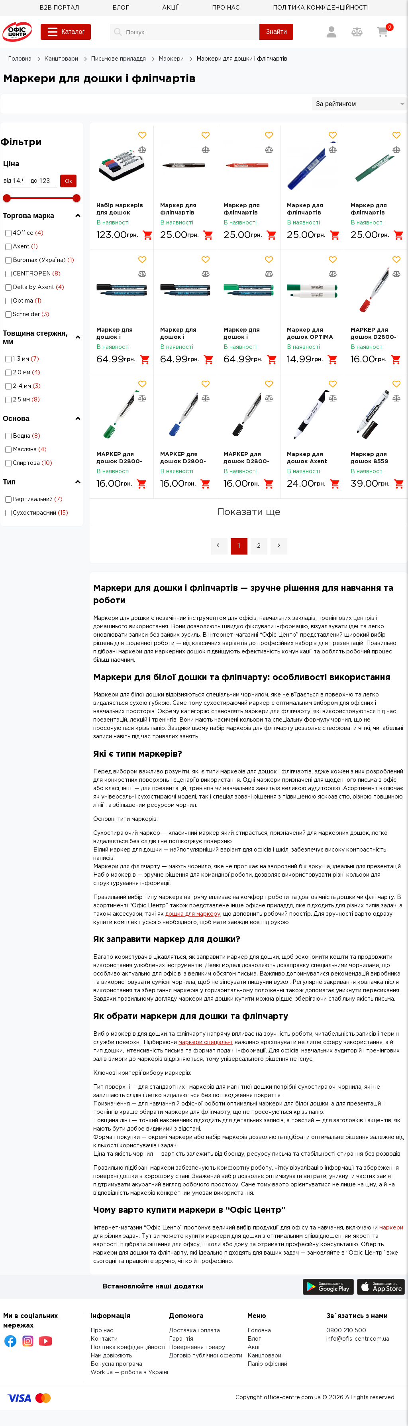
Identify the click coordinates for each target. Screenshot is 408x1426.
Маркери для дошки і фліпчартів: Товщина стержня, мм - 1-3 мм (33, 359)
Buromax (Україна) (43, 260)
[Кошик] (382, 32)
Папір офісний (267, 1364)
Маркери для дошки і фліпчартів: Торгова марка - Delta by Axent (43, 287)
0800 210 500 (346, 1330)
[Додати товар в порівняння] (142, 149)
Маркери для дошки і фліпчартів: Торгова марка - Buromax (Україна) (43, 260)
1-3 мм (43, 359)
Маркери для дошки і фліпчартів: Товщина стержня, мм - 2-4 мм (33, 386)
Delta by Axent (43, 287)
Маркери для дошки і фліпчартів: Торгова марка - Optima (43, 301)
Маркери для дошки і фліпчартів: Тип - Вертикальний (33, 499)
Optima (43, 301)
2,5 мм (43, 400)
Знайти (276, 31)
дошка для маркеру (192, 914)
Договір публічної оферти (205, 1355)
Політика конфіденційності (127, 1347)
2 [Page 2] (259, 546)
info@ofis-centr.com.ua (357, 1339)
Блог (254, 1339)
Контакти (104, 1339)
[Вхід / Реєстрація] (331, 32)
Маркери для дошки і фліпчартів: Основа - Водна (42, 436)
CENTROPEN (43, 274)
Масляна (43, 449)
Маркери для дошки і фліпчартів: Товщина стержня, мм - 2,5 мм (33, 400)
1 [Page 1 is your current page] (239, 546)
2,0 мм (43, 373)
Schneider (43, 314)
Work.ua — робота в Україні (129, 1372)
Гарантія (181, 1339)
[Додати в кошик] (147, 235)
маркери (391, 1227)
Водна (43, 436)
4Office (43, 233)
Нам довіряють (111, 1355)
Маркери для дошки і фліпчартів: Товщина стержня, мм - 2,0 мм (33, 373)
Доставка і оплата (194, 1330)
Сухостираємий (43, 513)
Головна (259, 1330)
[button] (219, 546)
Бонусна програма (116, 1364)
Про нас (101, 1330)
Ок (68, 181)
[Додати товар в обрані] (142, 135)
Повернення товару (197, 1347)
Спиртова (43, 463)
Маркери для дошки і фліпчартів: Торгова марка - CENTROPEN (43, 274)
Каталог (65, 31)
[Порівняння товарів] (357, 32)
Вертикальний (43, 499)
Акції (254, 1347)
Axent (43, 247)
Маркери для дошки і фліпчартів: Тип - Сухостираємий (33, 513)
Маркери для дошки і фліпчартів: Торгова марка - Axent (43, 247)
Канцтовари (264, 1355)
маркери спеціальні (205, 1042)
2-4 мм (43, 386)
